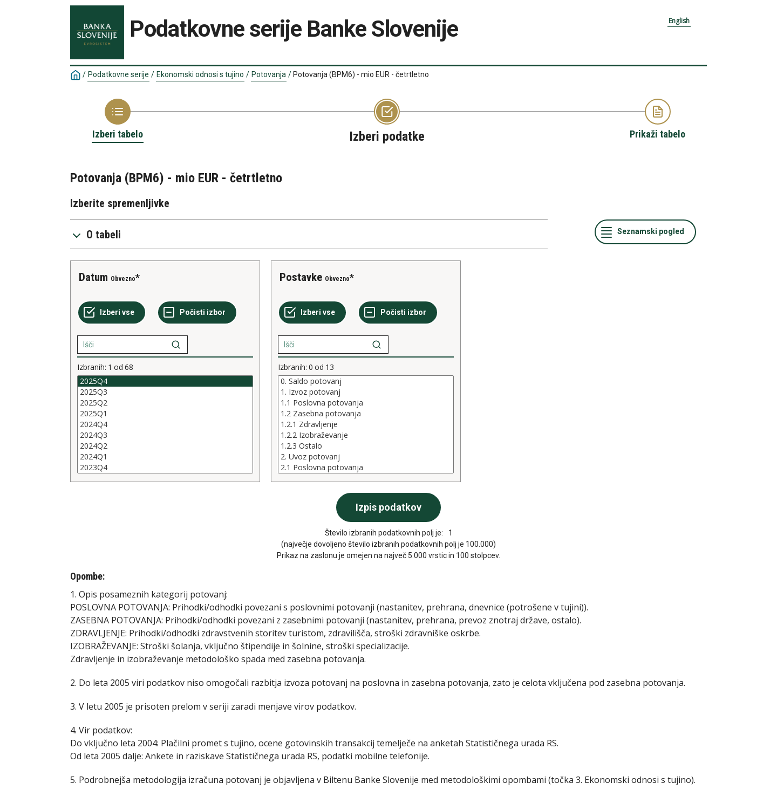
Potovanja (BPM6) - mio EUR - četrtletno (361, 74)
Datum (93, 277)
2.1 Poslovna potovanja (365, 467)
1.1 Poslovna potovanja (365, 402)
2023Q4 (165, 467)
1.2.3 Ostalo (365, 446)
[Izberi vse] (111, 312)
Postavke (301, 277)
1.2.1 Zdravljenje (365, 424)
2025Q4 (165, 381)
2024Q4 (165, 424)
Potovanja (268, 74)
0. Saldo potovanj (365, 381)
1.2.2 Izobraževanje (365, 435)
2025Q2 (165, 402)
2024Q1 (165, 456)
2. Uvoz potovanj (365, 456)
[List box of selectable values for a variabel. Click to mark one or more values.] (165, 424)
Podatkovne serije (118, 74)
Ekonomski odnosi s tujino (200, 74)
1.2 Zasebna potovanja (365, 413)
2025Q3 (165, 392)
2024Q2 (165, 446)
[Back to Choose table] (118, 120)
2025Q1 (165, 413)
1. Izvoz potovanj (365, 392)
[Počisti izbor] (197, 312)
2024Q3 (165, 435)
